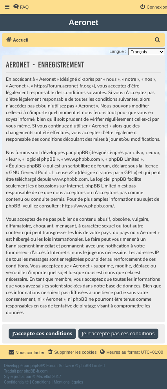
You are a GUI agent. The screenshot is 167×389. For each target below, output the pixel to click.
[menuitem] (21, 7)
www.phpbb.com (70, 179)
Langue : (117, 51)
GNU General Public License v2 (41, 172)
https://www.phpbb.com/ (88, 206)
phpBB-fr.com (36, 371)
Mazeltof (43, 376)
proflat (19, 376)
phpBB (36, 366)
